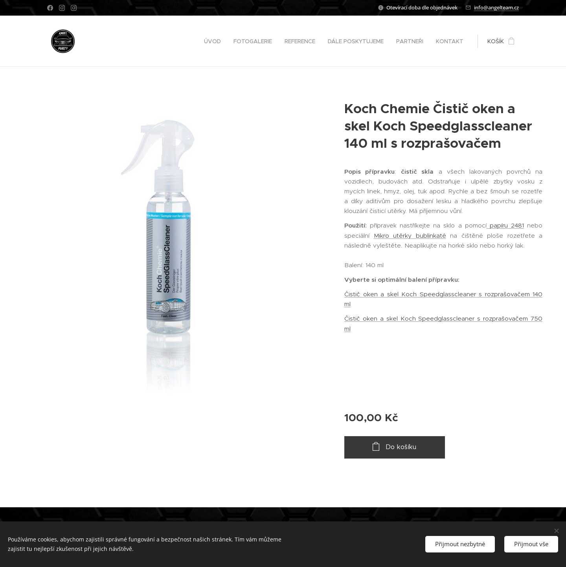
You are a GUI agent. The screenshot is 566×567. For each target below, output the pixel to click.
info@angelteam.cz (496, 7)
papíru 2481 (505, 225)
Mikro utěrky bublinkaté (410, 235)
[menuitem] (214, 41)
